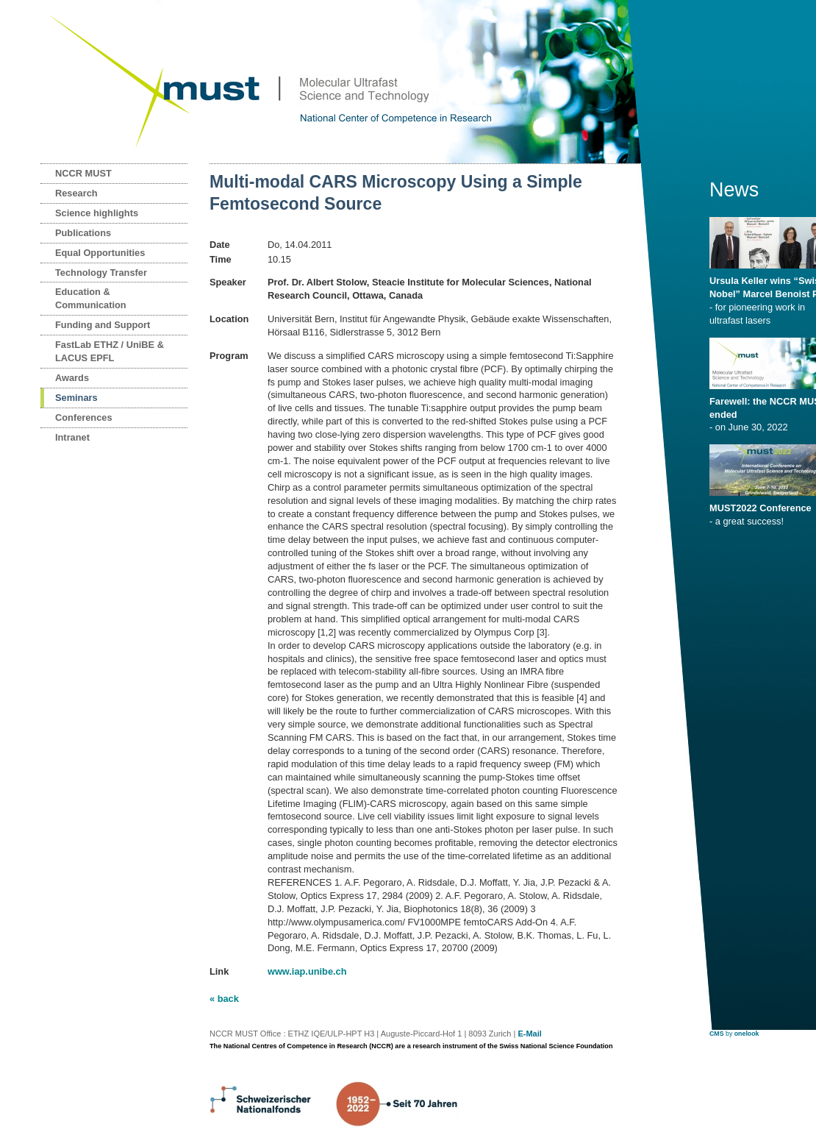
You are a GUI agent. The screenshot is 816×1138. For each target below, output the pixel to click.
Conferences (83, 417)
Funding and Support (102, 324)
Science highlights (96, 212)
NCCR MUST (83, 173)
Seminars (76, 397)
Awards (72, 377)
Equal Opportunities (100, 252)
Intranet (72, 437)
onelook (746, 1033)
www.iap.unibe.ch (307, 971)
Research (76, 193)
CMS (716, 1033)
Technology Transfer (101, 272)
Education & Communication (90, 298)
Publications (83, 232)
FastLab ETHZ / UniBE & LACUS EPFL (109, 351)
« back (224, 998)
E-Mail (529, 1033)
